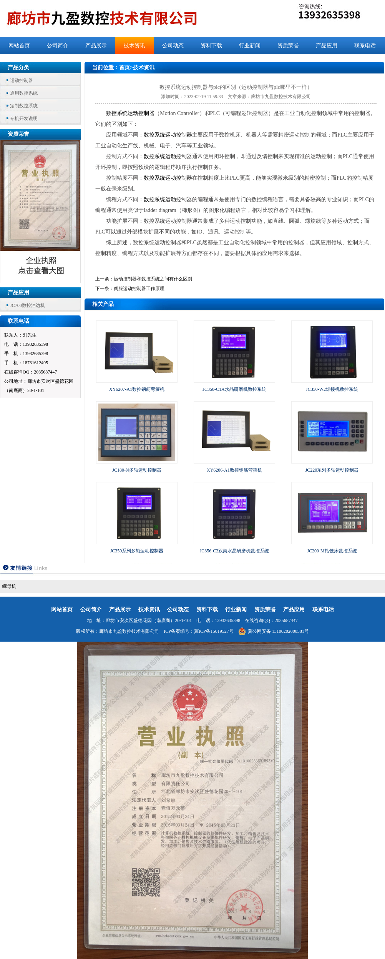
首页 (124, 67)
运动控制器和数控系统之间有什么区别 (153, 279)
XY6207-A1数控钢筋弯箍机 (136, 389)
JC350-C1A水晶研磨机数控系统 (234, 389)
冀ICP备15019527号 (214, 631)
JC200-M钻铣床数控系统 (332, 551)
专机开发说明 (24, 118)
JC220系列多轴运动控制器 (332, 470)
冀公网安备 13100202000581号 (273, 631)
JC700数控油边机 (27, 305)
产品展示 (96, 45)
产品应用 (326, 45)
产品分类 (18, 67)
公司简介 (57, 45)
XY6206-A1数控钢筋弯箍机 (234, 470)
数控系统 (117, 113)
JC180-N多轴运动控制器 (136, 470)
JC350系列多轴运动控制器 (137, 551)
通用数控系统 (24, 93)
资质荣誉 (288, 45)
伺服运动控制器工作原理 (139, 288)
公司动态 (173, 45)
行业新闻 (250, 45)
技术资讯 (134, 45)
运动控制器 (21, 80)
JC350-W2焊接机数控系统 (332, 389)
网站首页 (19, 45)
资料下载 (211, 45)
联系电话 (365, 45)
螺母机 (9, 586)
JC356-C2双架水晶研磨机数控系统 (234, 551)
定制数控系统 (24, 105)
